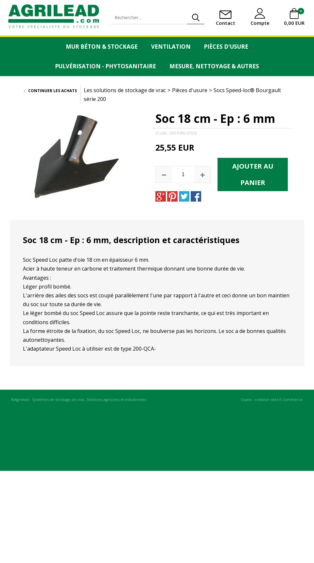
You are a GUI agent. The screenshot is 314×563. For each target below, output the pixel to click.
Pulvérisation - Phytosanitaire (105, 66)
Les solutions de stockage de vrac (125, 90)
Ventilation (171, 46)
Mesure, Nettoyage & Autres (214, 66)
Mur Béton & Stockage (102, 46)
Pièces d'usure (226, 46)
